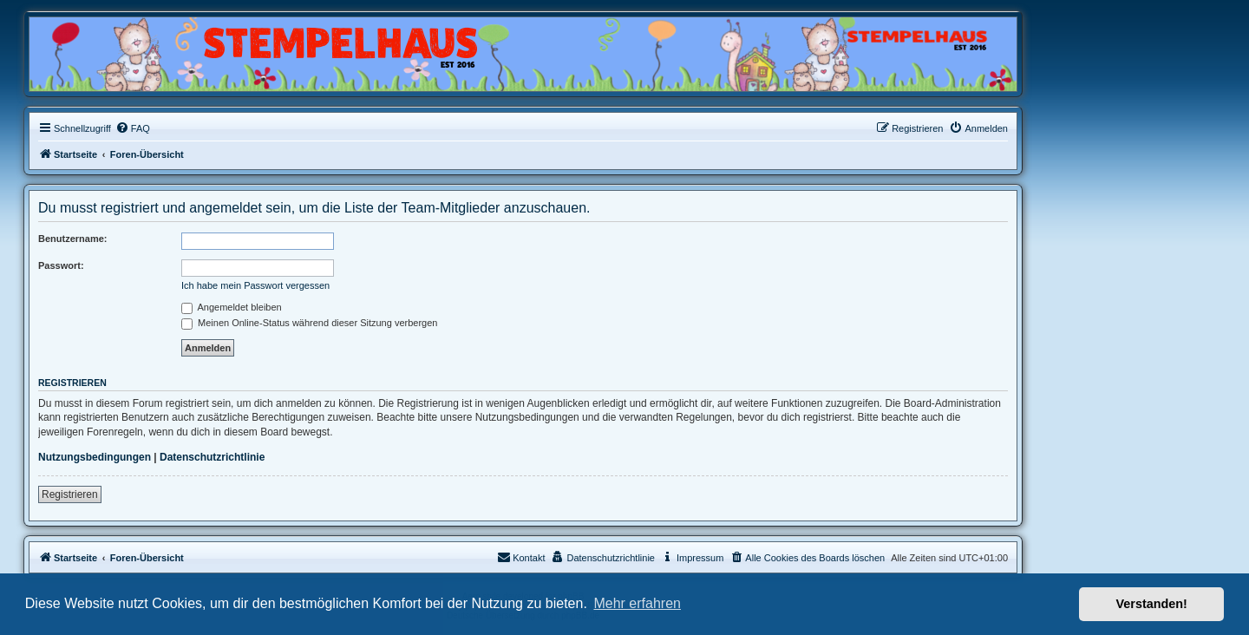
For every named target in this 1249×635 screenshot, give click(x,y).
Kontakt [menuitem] (521, 557)
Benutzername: (72, 238)
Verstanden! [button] (1151, 604)
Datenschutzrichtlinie (212, 457)
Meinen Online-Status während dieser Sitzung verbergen (309, 323)
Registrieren (70, 494)
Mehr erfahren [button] (637, 603)
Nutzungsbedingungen (94, 457)
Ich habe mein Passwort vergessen (255, 285)
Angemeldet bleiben (231, 307)
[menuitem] (132, 128)
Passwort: (61, 265)
